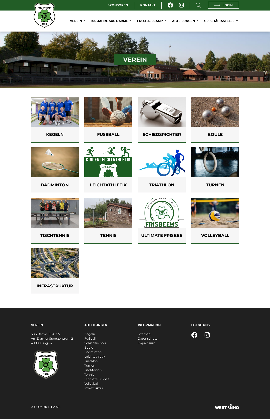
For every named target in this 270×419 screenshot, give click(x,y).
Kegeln (89, 334)
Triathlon (91, 361)
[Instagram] (181, 5)
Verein (76, 21)
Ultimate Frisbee (97, 379)
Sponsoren (118, 5)
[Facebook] (170, 5)
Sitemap (144, 334)
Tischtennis (93, 370)
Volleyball (91, 383)
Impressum (146, 343)
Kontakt (147, 5)
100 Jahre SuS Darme (110, 21)
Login (223, 5)
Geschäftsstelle (220, 21)
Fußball (90, 338)
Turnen (89, 365)
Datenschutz (147, 338)
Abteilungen (184, 21)
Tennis (89, 374)
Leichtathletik (94, 356)
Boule (88, 347)
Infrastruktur (93, 388)
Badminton (93, 352)
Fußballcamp (150, 21)
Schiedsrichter (95, 343)
